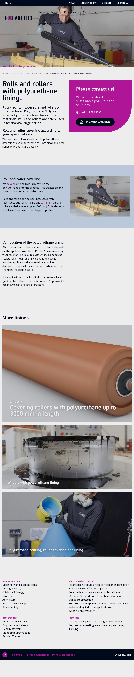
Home (5, 73)
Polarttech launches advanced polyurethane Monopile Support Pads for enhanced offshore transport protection (96, 596)
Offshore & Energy (13, 592)
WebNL (122, 654)
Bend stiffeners (11, 636)
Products (43, 12)
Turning (73, 629)
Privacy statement (63, 654)
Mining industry (11, 588)
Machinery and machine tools (19, 585)
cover (10, 184)
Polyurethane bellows (15, 625)
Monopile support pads (16, 632)
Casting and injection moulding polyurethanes (95, 621)
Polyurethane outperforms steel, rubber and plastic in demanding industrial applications (99, 605)
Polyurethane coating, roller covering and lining (96, 625)
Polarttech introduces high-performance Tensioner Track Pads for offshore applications (99, 586)
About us (90, 12)
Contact (106, 3)
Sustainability (88, 3)
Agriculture (9, 599)
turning (45, 202)
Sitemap (17, 654)
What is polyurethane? (82, 611)
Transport (8, 596)
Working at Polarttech (50, 24)
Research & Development (17, 603)
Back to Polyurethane (19, 66)
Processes (72, 12)
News (72, 3)
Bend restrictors (11, 629)
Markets (56, 12)
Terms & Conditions (37, 654)
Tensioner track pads (14, 621)
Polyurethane (33, 73)
